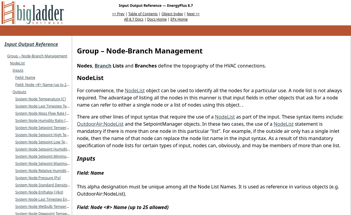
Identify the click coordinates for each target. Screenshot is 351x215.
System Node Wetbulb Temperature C (48, 206)
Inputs (18, 70)
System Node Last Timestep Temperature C (52, 106)
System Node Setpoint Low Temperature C (52, 142)
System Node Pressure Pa (38, 177)
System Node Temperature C (40, 99)
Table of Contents (143, 13)
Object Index (172, 13)
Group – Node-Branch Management (37, 56)
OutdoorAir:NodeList (100, 124)
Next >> (193, 13)
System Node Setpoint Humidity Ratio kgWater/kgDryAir (63, 149)
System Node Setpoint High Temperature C (52, 134)
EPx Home (179, 19)
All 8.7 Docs (134, 19)
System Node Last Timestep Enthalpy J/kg (51, 199)
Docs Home (157, 19)
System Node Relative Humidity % (45, 170)
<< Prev (118, 13)
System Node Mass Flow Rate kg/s (45, 113)
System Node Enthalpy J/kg (39, 192)
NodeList (17, 63)
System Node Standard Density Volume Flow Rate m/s (62, 185)
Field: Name (25, 77)
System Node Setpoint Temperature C (48, 127)
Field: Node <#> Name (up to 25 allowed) (49, 84)
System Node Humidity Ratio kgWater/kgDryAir (56, 120)
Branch (103, 65)
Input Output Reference (31, 44)
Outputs (19, 91)
